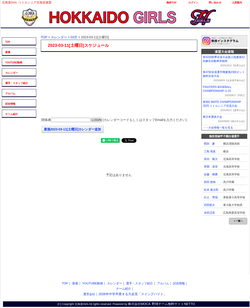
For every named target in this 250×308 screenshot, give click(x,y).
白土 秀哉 (211, 197)
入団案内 (237, 2)
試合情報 (10, 103)
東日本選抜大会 (212, 116)
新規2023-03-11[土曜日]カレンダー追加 (72, 129)
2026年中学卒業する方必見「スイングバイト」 (132, 294)
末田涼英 (209, 212)
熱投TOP (172, 2)
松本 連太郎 (211, 189)
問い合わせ (215, 2)
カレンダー (11, 72)
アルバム (10, 93)
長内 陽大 (211, 159)
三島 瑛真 (210, 151)
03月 (74, 37)
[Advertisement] (119, 85)
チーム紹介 (11, 114)
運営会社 (89, 294)
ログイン (193, 2)
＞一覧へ (238, 221)
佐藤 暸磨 (211, 174)
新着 (7, 52)
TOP (7, 41)
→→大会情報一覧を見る (218, 127)
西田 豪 (209, 143)
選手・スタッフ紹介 (16, 83)
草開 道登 (211, 166)
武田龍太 (209, 205)
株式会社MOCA (139, 304)
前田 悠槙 (210, 182)
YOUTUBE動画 (13, 62)
